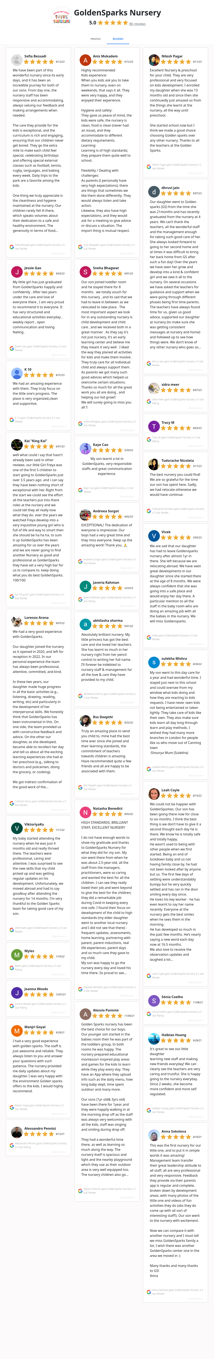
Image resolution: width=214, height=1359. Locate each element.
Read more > (59, 253)
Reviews (118, 39)
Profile (96, 39)
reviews (137, 24)
